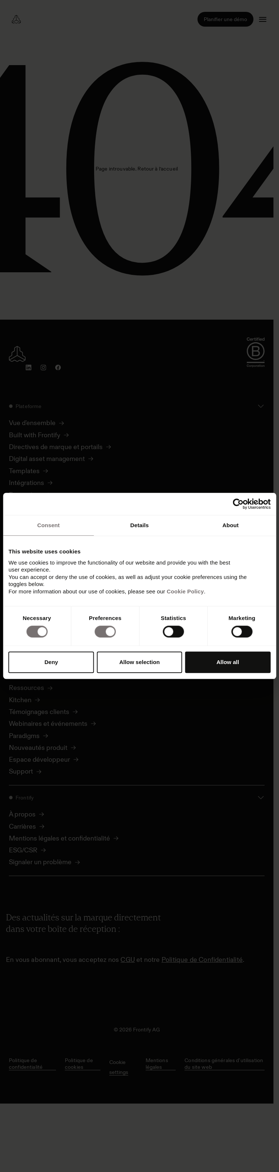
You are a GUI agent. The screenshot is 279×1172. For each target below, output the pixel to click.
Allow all (227, 662)
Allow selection (139, 662)
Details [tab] (139, 525)
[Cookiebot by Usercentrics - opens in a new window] (238, 503)
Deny (51, 662)
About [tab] (230, 525)
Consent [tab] (48, 525)
